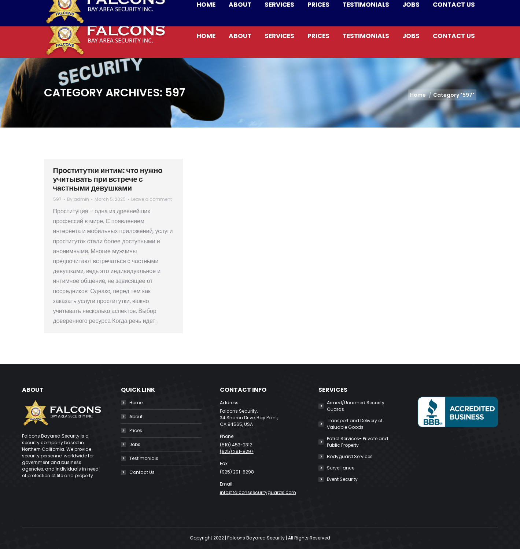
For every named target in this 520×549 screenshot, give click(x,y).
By (78, 199)
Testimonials (143, 458)
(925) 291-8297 (237, 451)
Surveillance (340, 468)
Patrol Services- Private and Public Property (357, 441)
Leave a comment (151, 199)
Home (136, 402)
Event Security (342, 479)
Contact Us (142, 472)
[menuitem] (206, 36)
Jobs (134, 444)
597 (57, 199)
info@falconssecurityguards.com (191, 7)
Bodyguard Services (350, 456)
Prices (135, 430)
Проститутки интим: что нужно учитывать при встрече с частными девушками (108, 179)
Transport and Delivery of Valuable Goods (355, 423)
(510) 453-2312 (109, 7)
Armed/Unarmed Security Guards (355, 405)
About (136, 416)
